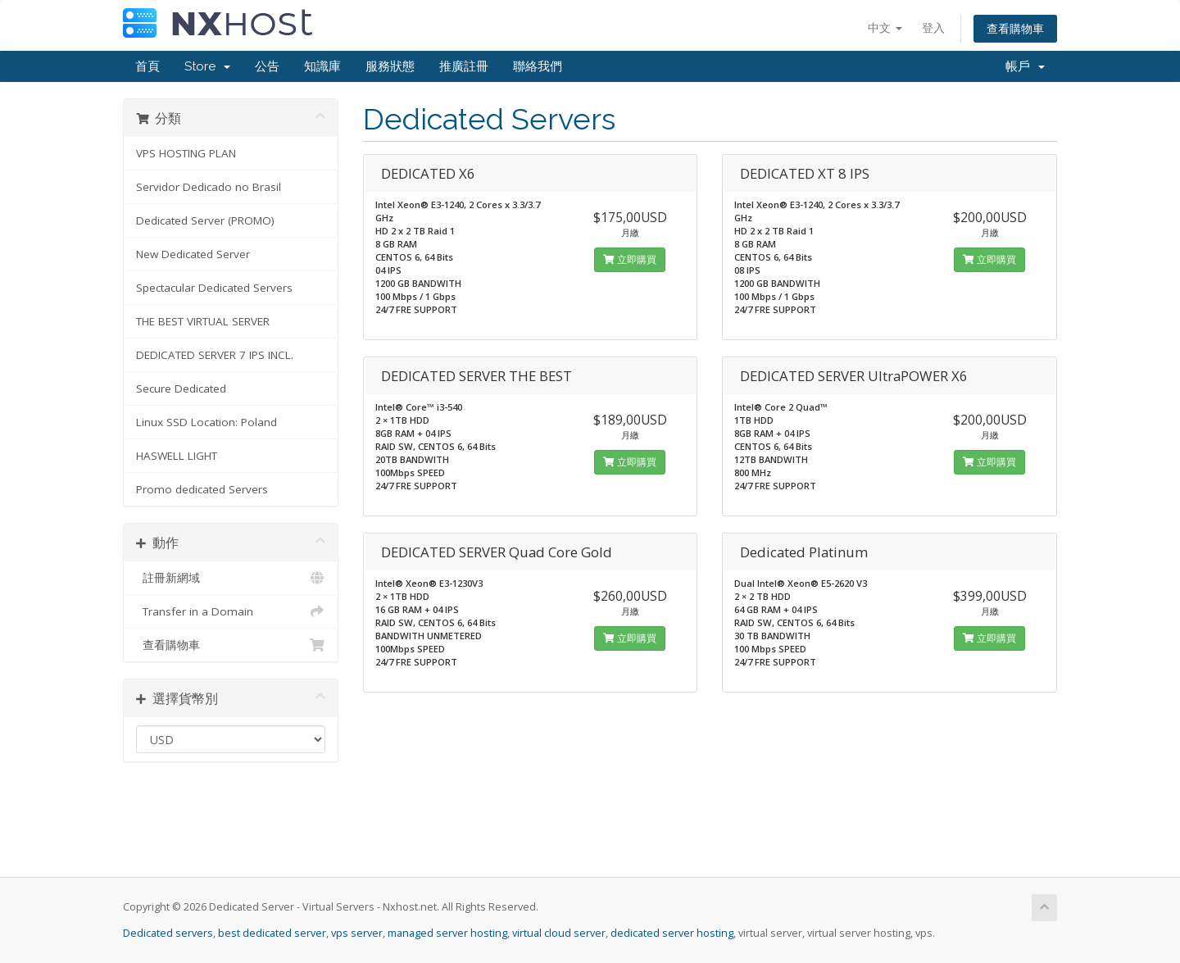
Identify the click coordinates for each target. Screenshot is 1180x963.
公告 (267, 66)
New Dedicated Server (193, 254)
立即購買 (629, 259)
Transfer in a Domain (230, 611)
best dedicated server (272, 933)
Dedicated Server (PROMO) (205, 220)
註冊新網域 (230, 578)
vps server (357, 933)
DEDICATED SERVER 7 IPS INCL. (214, 354)
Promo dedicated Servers (202, 489)
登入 (933, 27)
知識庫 (322, 66)
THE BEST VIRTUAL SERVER (203, 321)
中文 (885, 27)
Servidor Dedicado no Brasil (208, 186)
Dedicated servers (168, 933)
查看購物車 (1015, 28)
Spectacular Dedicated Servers (214, 287)
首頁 (147, 66)
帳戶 (1025, 66)
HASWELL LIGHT (176, 455)
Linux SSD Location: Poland (206, 422)
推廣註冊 (463, 66)
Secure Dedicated (181, 388)
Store (207, 66)
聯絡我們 (537, 66)
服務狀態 (390, 66)
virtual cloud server (559, 933)
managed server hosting (447, 933)
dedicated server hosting (671, 933)
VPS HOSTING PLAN (186, 153)
